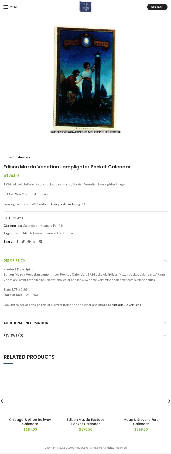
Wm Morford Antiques (31, 194)
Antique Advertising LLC (68, 204)
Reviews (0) (13, 335)
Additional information (25, 323)
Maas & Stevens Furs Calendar (140, 380)
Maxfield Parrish (51, 225)
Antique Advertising (126, 305)
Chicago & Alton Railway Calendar (30, 380)
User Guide (157, 6)
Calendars (22, 157)
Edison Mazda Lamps (27, 233)
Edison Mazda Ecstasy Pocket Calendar (85, 385)
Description (14, 260)
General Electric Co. (59, 233)
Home (7, 157)
